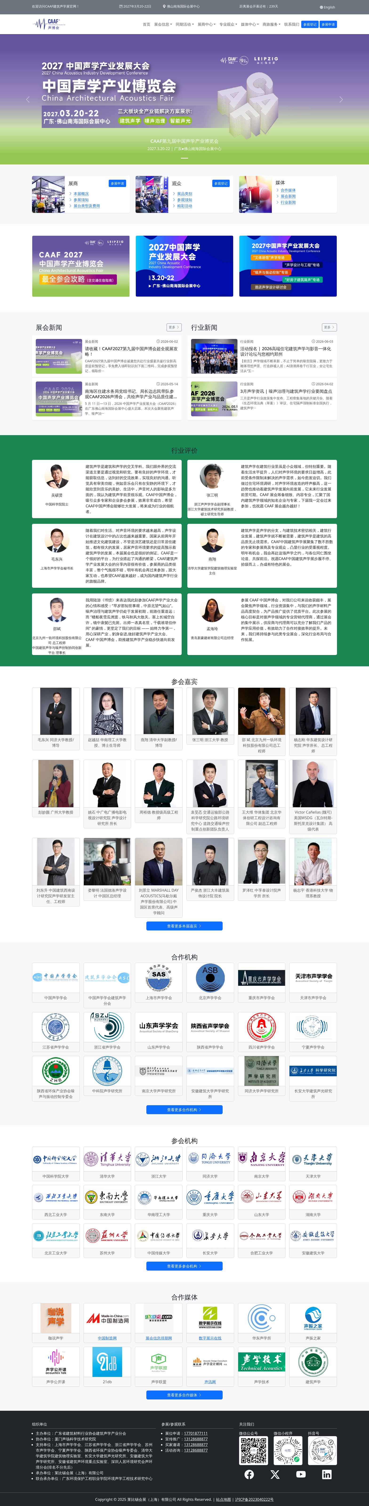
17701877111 (196, 1433)
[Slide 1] (184, 158)
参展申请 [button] (328, 24)
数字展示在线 (210, 1338)
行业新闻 (286, 202)
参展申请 (117, 183)
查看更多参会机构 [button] (184, 1266)
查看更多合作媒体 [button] (184, 1395)
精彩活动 (182, 205)
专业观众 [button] (226, 24)
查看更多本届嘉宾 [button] (184, 926)
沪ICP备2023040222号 (254, 1499)
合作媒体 (286, 190)
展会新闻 (286, 196)
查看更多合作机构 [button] (184, 1109)
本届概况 (78, 193)
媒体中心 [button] (248, 24)
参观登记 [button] (310, 24)
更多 (174, 327)
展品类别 (182, 193)
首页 (146, 24)
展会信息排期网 (159, 1338)
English (327, 7)
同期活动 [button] (183, 24)
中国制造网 (107, 1338)
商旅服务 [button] (270, 24)
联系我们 (291, 24)
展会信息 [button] (161, 24)
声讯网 (210, 1381)
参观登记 (221, 183)
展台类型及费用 (84, 205)
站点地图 (223, 1499)
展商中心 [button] (205, 24)
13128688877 (196, 1439)
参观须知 (182, 199)
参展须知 (78, 199)
